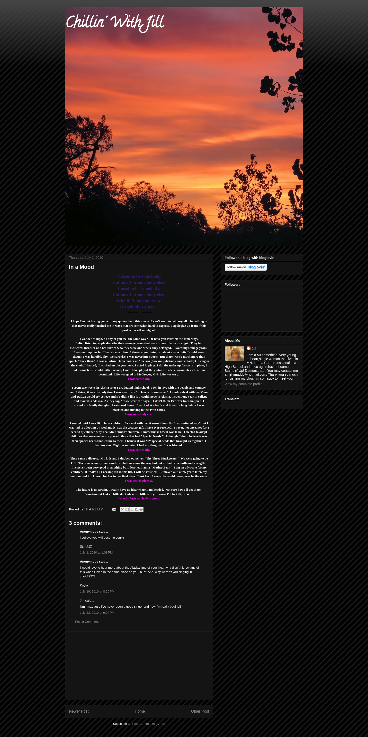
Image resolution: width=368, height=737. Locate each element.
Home (140, 711)
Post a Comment (87, 621)
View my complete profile (243, 384)
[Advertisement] (139, 665)
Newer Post (79, 711)
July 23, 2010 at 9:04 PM (97, 612)
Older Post (200, 711)
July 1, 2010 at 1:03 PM (96, 552)
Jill (82, 600)
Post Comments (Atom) (148, 724)
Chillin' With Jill (114, 24)
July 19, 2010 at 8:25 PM (97, 591)
